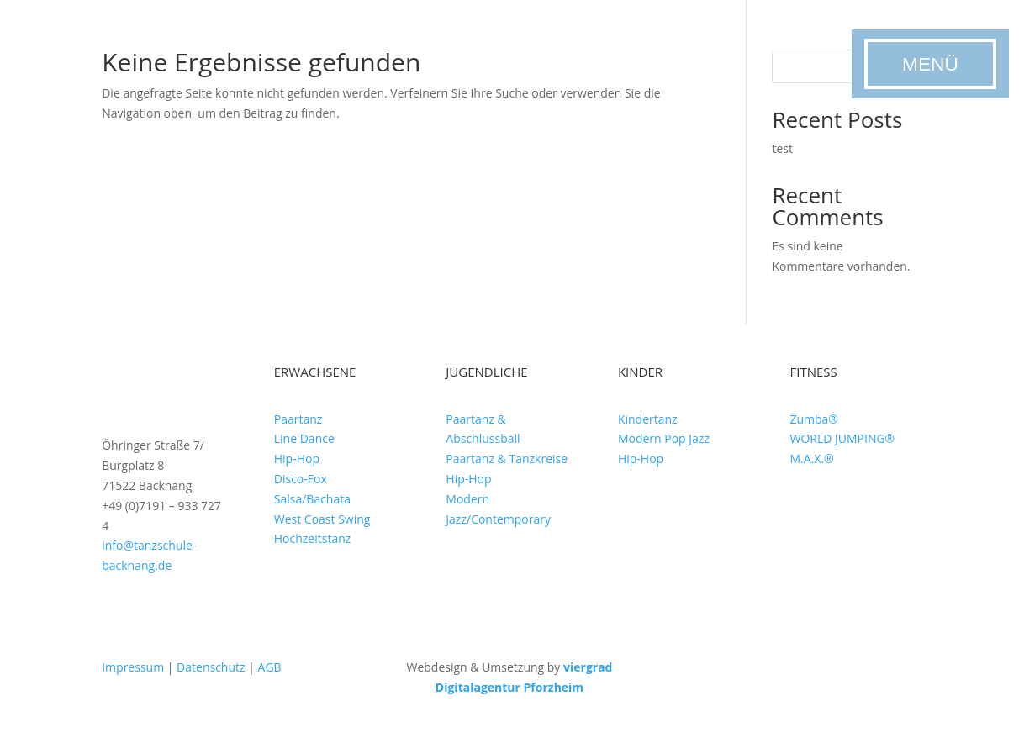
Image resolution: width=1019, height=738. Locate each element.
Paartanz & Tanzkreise (507, 459)
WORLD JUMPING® (842, 438)
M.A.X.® (811, 459)
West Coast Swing (322, 519)
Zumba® (813, 419)
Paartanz (298, 419)
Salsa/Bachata (312, 499)
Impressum (133, 667)
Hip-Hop (296, 459)
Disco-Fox (300, 479)
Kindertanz (648, 419)
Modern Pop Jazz (664, 438)
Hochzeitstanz (312, 538)
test (782, 148)
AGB (270, 667)
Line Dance (304, 438)
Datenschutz (211, 667)
